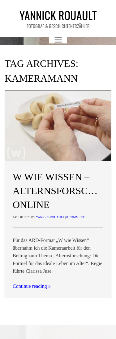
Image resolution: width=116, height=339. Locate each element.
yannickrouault (50, 217)
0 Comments (76, 217)
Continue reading (32, 286)
